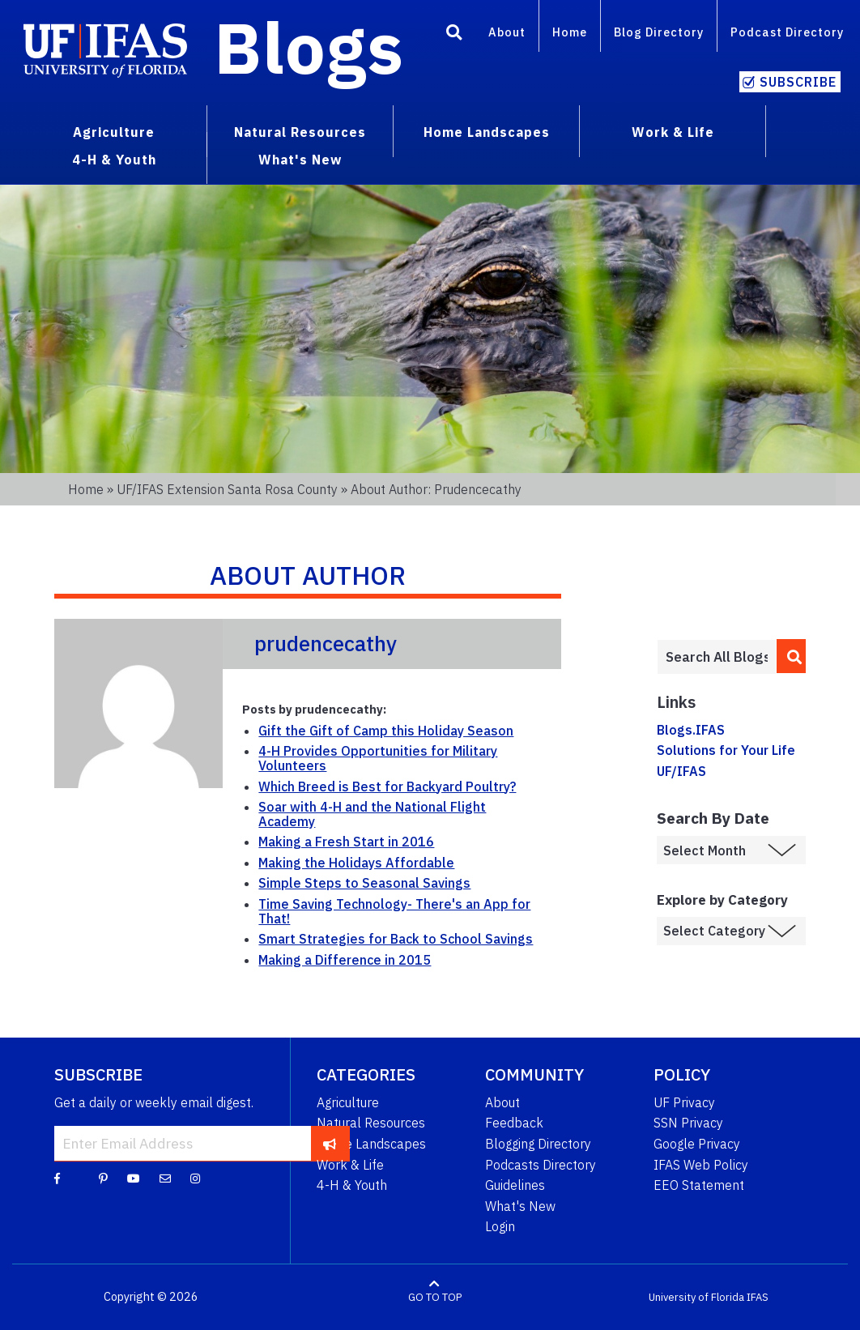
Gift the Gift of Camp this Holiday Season (385, 731)
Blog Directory (659, 32)
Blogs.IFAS (691, 730)
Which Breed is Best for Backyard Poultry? (387, 786)
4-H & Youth (352, 1185)
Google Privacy (697, 1144)
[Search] (454, 35)
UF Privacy (684, 1102)
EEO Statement (699, 1185)
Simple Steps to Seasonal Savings (364, 883)
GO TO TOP (435, 1297)
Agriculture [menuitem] (114, 132)
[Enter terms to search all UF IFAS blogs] (716, 657)
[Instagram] (195, 1177)
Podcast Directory (787, 32)
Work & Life (350, 1165)
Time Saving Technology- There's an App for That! (394, 911)
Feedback (514, 1123)
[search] (792, 656)
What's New (520, 1206)
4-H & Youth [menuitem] (114, 159)
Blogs (309, 47)
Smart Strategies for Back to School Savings (395, 939)
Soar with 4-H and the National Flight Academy (372, 814)
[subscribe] (330, 1143)
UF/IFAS (681, 771)
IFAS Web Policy (701, 1165)
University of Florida (696, 1297)
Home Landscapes (371, 1144)
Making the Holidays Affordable (356, 863)
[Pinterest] (103, 1177)
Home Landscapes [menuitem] (487, 132)
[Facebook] (57, 1177)
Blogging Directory (538, 1144)
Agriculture (348, 1102)
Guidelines (515, 1185)
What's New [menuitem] (300, 159)
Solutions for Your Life (726, 750)
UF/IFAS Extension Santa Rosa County (227, 489)
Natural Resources (371, 1123)
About (507, 32)
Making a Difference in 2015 (344, 960)
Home (569, 32)
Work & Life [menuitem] (673, 132)
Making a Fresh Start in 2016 (346, 841)
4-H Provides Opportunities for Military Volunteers (377, 758)
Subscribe (798, 82)
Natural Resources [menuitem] (300, 132)
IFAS (757, 1297)
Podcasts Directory (540, 1165)
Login (500, 1226)
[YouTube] (133, 1177)
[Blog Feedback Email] (165, 1177)
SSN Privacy (688, 1123)
